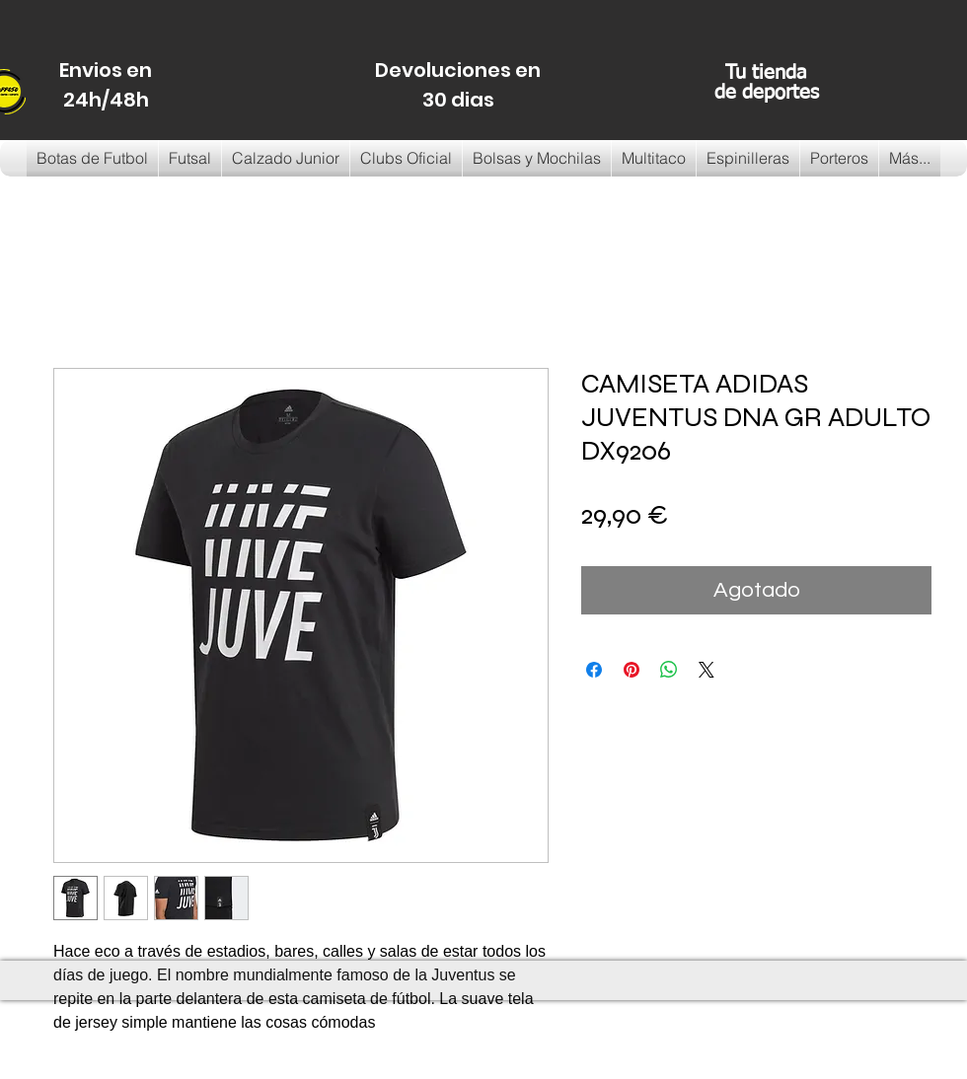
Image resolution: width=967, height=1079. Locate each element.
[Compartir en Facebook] (594, 670)
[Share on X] (706, 670)
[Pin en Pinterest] (631, 670)
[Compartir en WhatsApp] (669, 670)
